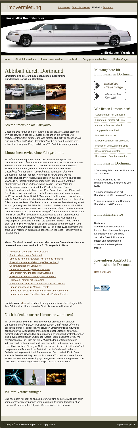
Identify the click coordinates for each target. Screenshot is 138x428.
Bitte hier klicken (103, 272)
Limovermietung (22, 7)
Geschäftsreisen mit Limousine (25, 265)
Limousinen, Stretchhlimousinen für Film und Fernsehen (38, 290)
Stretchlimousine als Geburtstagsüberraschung (33, 262)
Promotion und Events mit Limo (111, 145)
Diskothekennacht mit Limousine (112, 140)
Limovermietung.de (26, 424)
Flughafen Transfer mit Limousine (26, 280)
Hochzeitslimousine (105, 135)
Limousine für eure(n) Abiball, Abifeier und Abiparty (35, 258)
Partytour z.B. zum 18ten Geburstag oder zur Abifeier (37, 283)
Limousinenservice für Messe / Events (29, 287)
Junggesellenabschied (95, 59)
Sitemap (42, 424)
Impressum (122, 424)
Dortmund (108, 7)
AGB (132, 424)
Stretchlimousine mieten (108, 151)
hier (24, 303)
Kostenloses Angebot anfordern (111, 156)
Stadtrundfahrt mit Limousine (110, 114)
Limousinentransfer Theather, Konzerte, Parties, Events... (39, 294)
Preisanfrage (120, 59)
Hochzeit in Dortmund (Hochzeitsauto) (29, 251)
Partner (52, 424)
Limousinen (64, 7)
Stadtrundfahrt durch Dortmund (25, 255)
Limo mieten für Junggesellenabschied (29, 269)
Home (7, 59)
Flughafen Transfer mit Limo (110, 120)
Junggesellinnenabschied (108, 125)
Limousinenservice (52, 59)
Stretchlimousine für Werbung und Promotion (32, 276)
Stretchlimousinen (81, 7)
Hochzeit (73, 59)
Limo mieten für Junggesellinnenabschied (31, 272)
